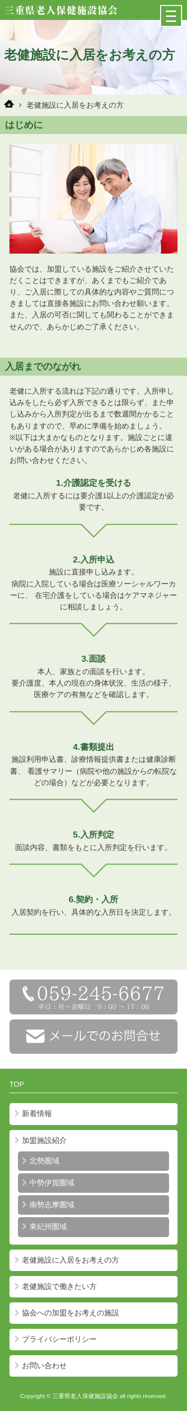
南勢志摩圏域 (48, 1205)
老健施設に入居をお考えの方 (66, 1260)
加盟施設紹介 (40, 1140)
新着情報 (33, 1114)
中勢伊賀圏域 (48, 1183)
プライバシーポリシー (55, 1339)
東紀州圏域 (44, 1227)
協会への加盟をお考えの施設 (66, 1313)
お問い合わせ (40, 1366)
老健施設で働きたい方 (55, 1286)
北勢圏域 (40, 1161)
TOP (16, 1084)
